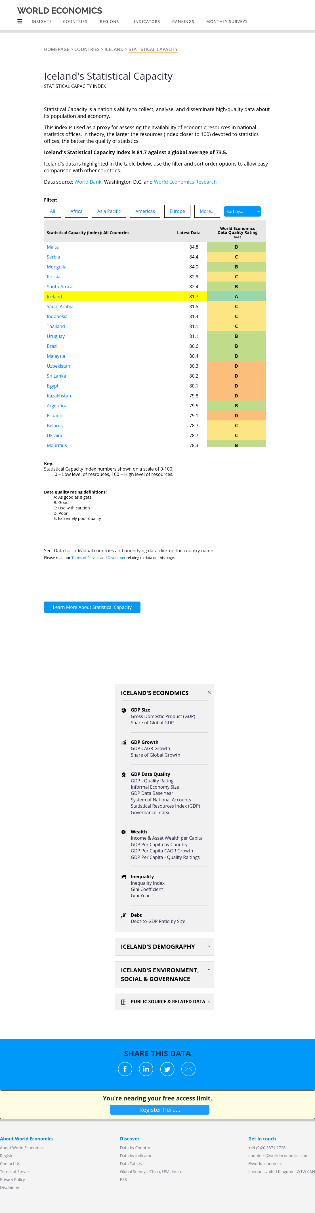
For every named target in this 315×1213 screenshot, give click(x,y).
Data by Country (135, 1147)
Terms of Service (85, 557)
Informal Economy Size (155, 787)
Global (126, 1171)
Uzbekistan (58, 366)
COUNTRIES (75, 21)
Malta (53, 247)
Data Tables (131, 1163)
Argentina (57, 406)
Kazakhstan (59, 396)
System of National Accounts (161, 800)
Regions (109, 21)
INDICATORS (147, 21)
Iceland (113, 49)
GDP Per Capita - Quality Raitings (165, 857)
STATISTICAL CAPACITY (153, 49)
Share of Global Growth (155, 755)
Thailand (56, 326)
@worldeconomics (265, 1163)
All (52, 211)
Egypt (52, 386)
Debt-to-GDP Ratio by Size (158, 921)
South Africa (60, 286)
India (176, 1171)
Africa (76, 211)
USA (166, 1171)
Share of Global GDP (152, 722)
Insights (42, 21)
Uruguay (56, 336)
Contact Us (10, 1163)
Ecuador (55, 415)
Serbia (53, 257)
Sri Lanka (56, 376)
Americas (145, 211)
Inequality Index (148, 883)
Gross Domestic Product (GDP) (163, 716)
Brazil (52, 346)
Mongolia (56, 267)
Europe (177, 211)
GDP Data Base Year (152, 793)
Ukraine (55, 435)
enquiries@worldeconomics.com (278, 1155)
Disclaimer (117, 557)
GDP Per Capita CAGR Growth (162, 851)
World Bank (88, 181)
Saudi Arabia (60, 306)
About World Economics (22, 1147)
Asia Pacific (109, 211)
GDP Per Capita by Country (159, 844)
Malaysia (56, 356)
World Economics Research (185, 181)
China (154, 1171)
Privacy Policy (12, 1179)
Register (7, 1155)
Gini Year (140, 895)
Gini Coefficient (147, 889)
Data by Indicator (136, 1155)
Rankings (183, 21)
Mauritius (57, 445)
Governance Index (150, 812)
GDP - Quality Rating (152, 781)
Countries (87, 49)
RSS (123, 1179)
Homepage (56, 49)
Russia (53, 277)
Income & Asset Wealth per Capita (167, 838)
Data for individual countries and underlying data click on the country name (133, 550)
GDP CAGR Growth (150, 748)
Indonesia (57, 316)
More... (207, 211)
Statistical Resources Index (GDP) (165, 806)
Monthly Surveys (227, 21)
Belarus (55, 425)
